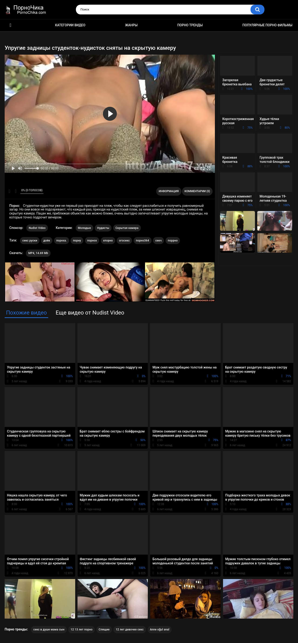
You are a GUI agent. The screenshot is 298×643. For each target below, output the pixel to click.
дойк (46, 240)
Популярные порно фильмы (267, 25)
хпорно (108, 240)
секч (158, 240)
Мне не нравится (15, 191)
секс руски (29, 240)
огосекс (124, 240)
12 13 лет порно (81, 629)
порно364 (142, 240)
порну (77, 240)
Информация (169, 191)
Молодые (84, 228)
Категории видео (70, 25)
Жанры (131, 25)
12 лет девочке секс (130, 629)
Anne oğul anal (159, 629)
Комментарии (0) (197, 191)
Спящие (104, 629)
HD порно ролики (10, 25)
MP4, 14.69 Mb (38, 253)
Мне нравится (9, 191)
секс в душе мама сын (48, 629)
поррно (173, 240)
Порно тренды (190, 25)
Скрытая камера (127, 228)
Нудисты (103, 228)
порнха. (61, 240)
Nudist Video (37, 228)
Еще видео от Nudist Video (90, 312)
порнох (92, 240)
